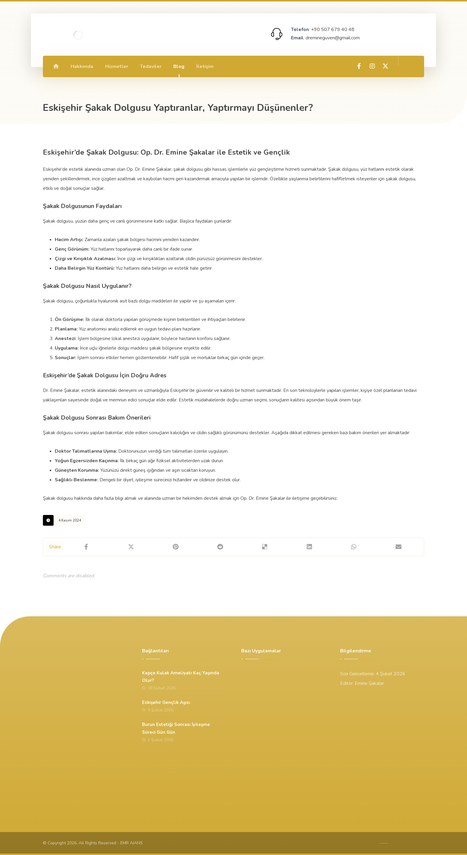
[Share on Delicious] (265, 547)
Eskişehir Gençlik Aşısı (166, 702)
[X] (385, 66)
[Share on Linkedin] (309, 547)
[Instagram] (372, 66)
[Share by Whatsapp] (354, 547)
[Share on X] (131, 547)
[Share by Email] (398, 547)
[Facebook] (359, 66)
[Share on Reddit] (220, 547)
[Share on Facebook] (86, 547)
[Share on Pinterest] (176, 547)
